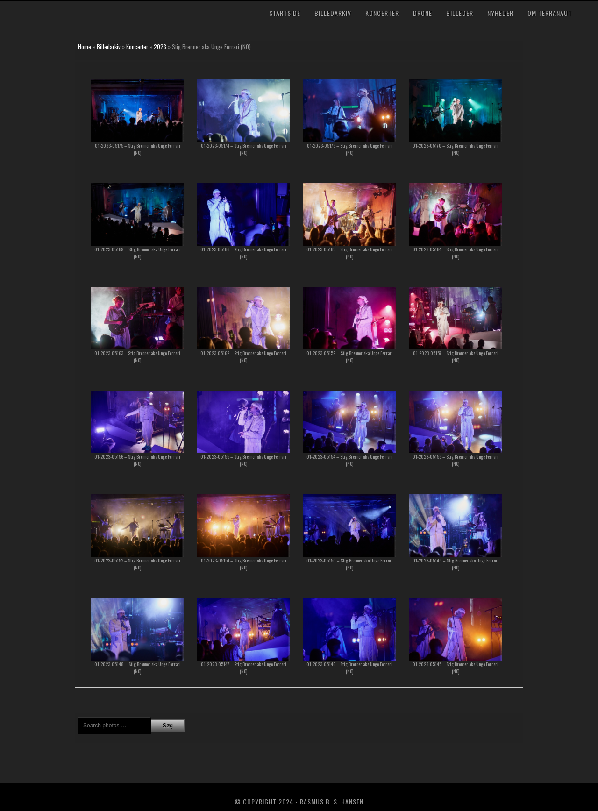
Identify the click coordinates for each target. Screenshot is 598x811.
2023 (160, 46)
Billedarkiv (332, 13)
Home (84, 46)
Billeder (459, 13)
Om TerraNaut (549, 13)
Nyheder (500, 13)
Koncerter (382, 13)
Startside (284, 13)
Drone (422, 13)
